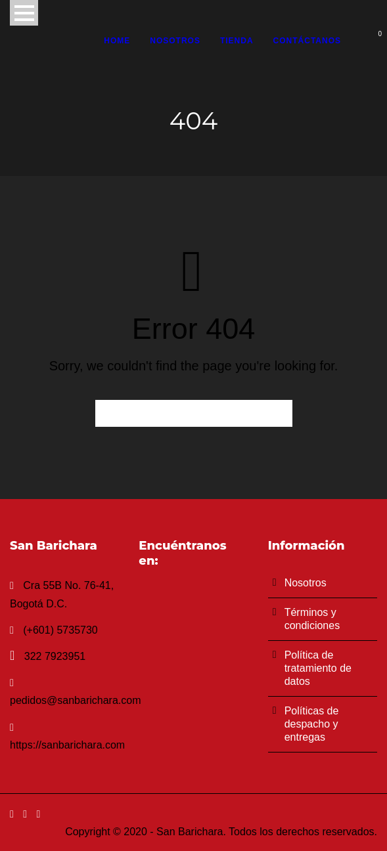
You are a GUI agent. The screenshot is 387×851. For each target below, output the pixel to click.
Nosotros (175, 40)
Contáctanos (307, 40)
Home (117, 40)
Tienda (237, 40)
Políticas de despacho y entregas (312, 724)
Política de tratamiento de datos (318, 668)
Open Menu (24, 13)
